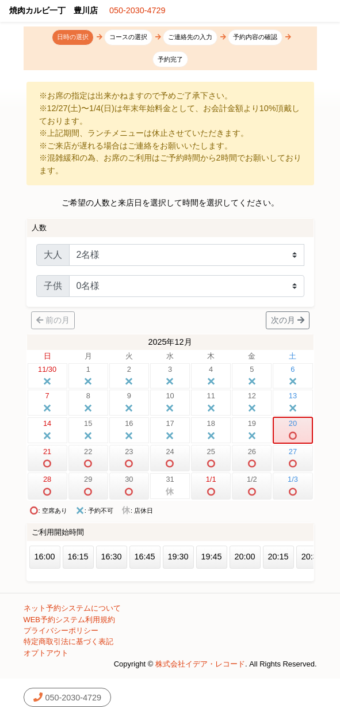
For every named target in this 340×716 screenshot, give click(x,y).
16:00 (45, 556)
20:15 (278, 556)
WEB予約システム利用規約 (70, 619)
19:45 (211, 556)
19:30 (178, 556)
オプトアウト (46, 653)
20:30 (311, 556)
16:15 (78, 556)
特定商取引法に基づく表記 (68, 641)
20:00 (245, 556)
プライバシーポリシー (61, 630)
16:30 (111, 556)
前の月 (53, 320)
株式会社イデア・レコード (200, 664)
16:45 (145, 556)
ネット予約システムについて (72, 608)
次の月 (287, 320)
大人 (53, 255)
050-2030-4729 (137, 10)
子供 (53, 286)
